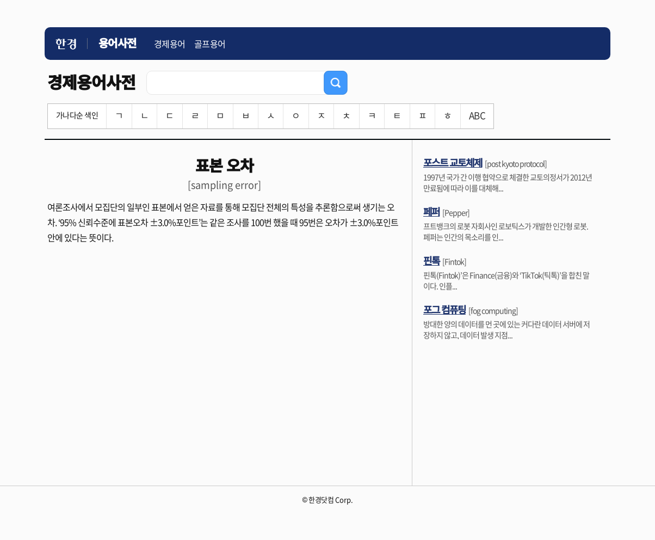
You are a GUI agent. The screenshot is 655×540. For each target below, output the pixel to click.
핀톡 (431, 260)
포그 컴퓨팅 (444, 309)
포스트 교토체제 (452, 162)
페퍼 (431, 211)
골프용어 (210, 43)
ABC (477, 115)
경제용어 (170, 43)
